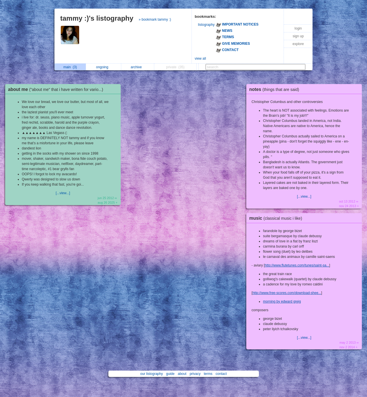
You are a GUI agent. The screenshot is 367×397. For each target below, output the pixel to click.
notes (275, 89)
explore (298, 44)
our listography (151, 374)
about (182, 374)
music (277, 218)
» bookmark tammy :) (155, 19)
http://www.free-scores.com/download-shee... (287, 293)
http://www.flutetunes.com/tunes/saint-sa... (297, 265)
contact (221, 374)
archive (138, 67)
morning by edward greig (282, 301)
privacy (195, 374)
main (70, 67)
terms (208, 374)
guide (170, 374)
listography (206, 25)
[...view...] (63, 193)
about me (57, 89)
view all (200, 59)
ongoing (103, 67)
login (298, 28)
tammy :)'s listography (96, 18)
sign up (298, 36)
